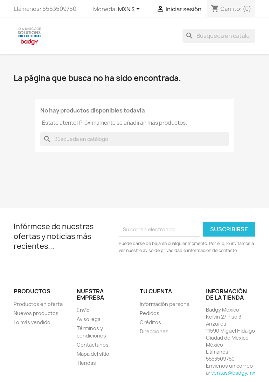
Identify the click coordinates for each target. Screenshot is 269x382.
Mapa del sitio (93, 353)
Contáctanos (93, 344)
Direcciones (154, 331)
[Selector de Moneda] (130, 9)
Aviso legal (89, 319)
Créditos (150, 322)
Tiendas (86, 363)
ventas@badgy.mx (233, 372)
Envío (83, 310)
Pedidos (149, 313)
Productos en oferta (38, 304)
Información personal (165, 304)
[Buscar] (218, 36)
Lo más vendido (32, 322)
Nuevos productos (36, 313)
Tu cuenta (156, 291)
